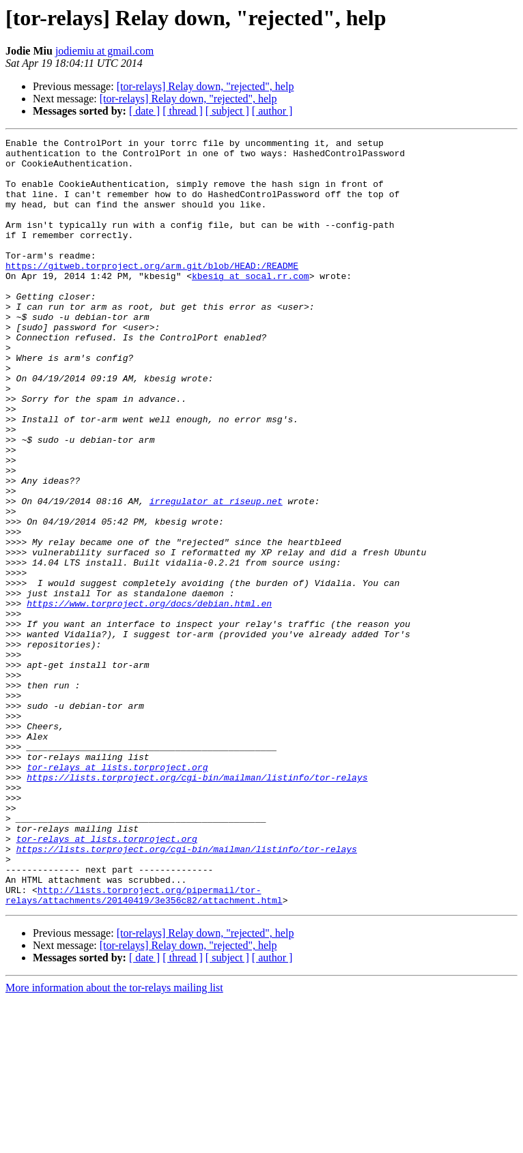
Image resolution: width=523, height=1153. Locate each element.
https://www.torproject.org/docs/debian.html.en (149, 697)
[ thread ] (182, 111)
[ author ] (272, 111)
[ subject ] (227, 111)
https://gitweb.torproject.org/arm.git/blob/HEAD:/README (151, 292)
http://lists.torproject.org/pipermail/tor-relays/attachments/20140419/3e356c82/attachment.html (144, 1047)
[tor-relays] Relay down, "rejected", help (205, 86)
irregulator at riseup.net (216, 574)
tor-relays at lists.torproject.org (117, 894)
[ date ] (144, 111)
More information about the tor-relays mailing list (114, 1141)
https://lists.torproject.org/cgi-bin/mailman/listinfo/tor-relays (197, 906)
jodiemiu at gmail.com (104, 51)
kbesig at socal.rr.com (250, 304)
